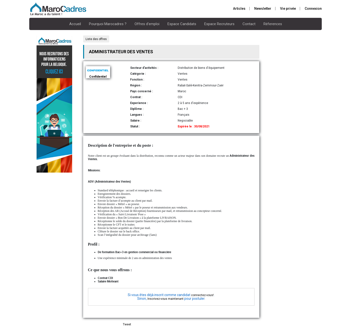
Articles (239, 8)
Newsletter (262, 8)
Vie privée (288, 8)
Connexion (313, 8)
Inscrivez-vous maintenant (165, 298)
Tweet (127, 324)
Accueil (75, 24)
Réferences (272, 24)
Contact (249, 24)
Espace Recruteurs (219, 24)
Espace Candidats (181, 24)
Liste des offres (96, 39)
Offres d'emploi (147, 24)
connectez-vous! (202, 295)
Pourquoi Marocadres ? (108, 24)
